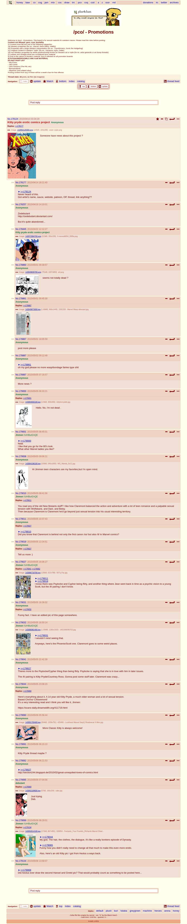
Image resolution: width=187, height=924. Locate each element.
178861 (22, 298)
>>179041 (27, 569)
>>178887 (27, 306)
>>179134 (27, 827)
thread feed (171, 81)
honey (176, 910)
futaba (124, 910)
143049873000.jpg (33, 309)
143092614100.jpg (33, 831)
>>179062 (36, 569)
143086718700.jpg (33, 573)
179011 (22, 519)
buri (116, 910)
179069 (22, 820)
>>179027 (27, 526)
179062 (22, 760)
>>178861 (25, 364)
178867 (22, 339)
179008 (22, 456)
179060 (22, 715)
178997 (22, 374)
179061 (22, 744)
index (72, 81)
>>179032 (27, 609)
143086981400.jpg (33, 630)
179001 (22, 431)
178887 (22, 355)
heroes (158, 910)
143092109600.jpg (33, 791)
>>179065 (47, 845)
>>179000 (25, 440)
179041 (22, 659)
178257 (22, 204)
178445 (22, 229)
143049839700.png (33, 272)
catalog (81, 81)
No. (9, 119)
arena (167, 910)
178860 (22, 265)
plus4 (108, 910)
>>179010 (25, 531)
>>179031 (42, 635)
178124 (14, 119)
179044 (22, 684)
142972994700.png (33, 236)
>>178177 (19, 126)
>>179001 (27, 398)
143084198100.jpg (33, 464)
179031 (22, 602)
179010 (22, 493)
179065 (22, 780)
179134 (22, 861)
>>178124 (25, 191)
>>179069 (27, 691)
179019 (22, 541)
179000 (22, 391)
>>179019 (42, 581)
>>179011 (27, 500)
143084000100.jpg (33, 402)
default (99, 910)
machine (147, 910)
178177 (22, 182)
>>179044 (47, 837)
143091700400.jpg (33, 722)
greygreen (135, 910)
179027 (22, 562)
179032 (22, 622)
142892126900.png (25, 130)
